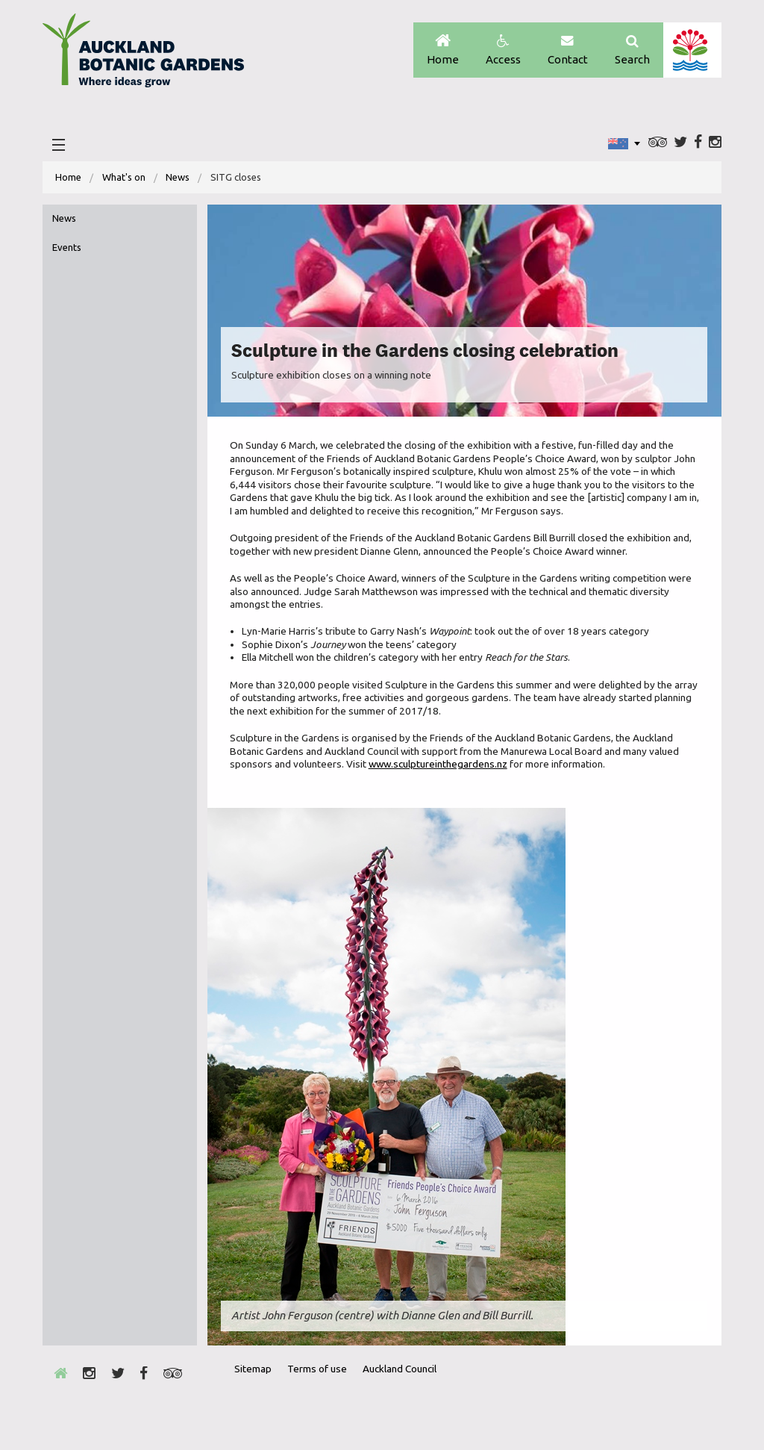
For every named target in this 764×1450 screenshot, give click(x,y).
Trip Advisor (657, 142)
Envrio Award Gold (605, 1396)
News (178, 177)
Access (503, 50)
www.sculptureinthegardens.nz (438, 764)
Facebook (698, 142)
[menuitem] (68, 177)
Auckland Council (692, 50)
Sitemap (253, 1369)
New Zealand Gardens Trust (680, 1396)
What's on (123, 177)
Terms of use (317, 1369)
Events (66, 247)
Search (632, 50)
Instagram (715, 142)
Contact (568, 50)
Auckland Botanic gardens (143, 54)
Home (443, 50)
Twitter (680, 142)
